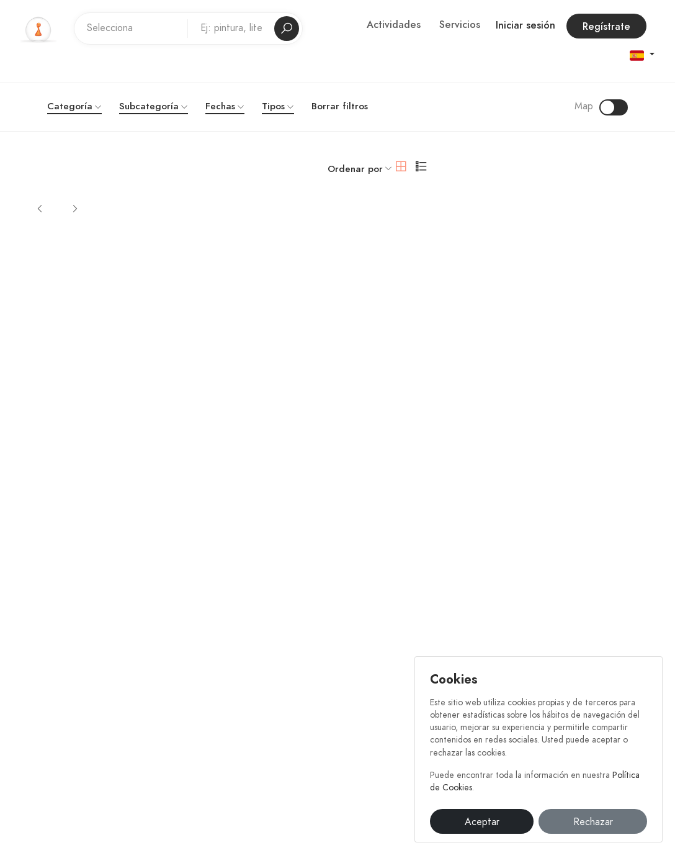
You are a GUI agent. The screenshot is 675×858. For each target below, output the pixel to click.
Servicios (459, 25)
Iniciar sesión (525, 25)
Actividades (394, 25)
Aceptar (482, 822)
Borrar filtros (339, 106)
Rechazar (593, 822)
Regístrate (606, 27)
